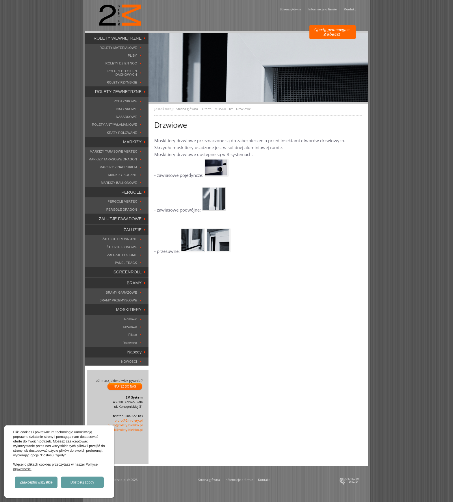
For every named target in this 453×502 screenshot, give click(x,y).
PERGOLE (131, 192)
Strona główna (290, 9)
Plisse (132, 334)
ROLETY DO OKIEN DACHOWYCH (122, 72)
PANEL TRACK (126, 262)
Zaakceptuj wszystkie (36, 482)
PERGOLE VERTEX (122, 201)
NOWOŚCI (129, 361)
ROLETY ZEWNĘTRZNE (118, 91)
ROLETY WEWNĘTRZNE (118, 38)
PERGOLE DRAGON (121, 209)
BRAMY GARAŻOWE (121, 292)
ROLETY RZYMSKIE (122, 82)
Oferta (206, 109)
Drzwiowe (130, 327)
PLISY (132, 55)
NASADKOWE (126, 116)
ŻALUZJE (133, 229)
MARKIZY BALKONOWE (119, 182)
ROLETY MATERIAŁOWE (118, 47)
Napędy (134, 352)
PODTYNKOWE (125, 101)
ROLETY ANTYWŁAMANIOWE (114, 124)
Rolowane (129, 342)
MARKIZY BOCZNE (122, 175)
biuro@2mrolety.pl (129, 420)
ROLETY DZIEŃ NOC (121, 63)
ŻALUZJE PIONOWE (121, 247)
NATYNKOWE (126, 109)
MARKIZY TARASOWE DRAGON (112, 159)
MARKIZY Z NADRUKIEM (118, 167)
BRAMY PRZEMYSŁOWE (118, 300)
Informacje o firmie (322, 9)
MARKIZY (132, 142)
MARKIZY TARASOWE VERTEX (113, 151)
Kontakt (350, 9)
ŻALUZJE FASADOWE (120, 218)
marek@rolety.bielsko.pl (125, 429)
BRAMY (134, 283)
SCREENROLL (127, 272)
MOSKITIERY (129, 309)
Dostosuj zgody (82, 482)
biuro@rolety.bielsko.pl (125, 425)
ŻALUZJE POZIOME (122, 255)
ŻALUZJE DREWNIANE (119, 239)
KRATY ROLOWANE (122, 132)
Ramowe (130, 319)
